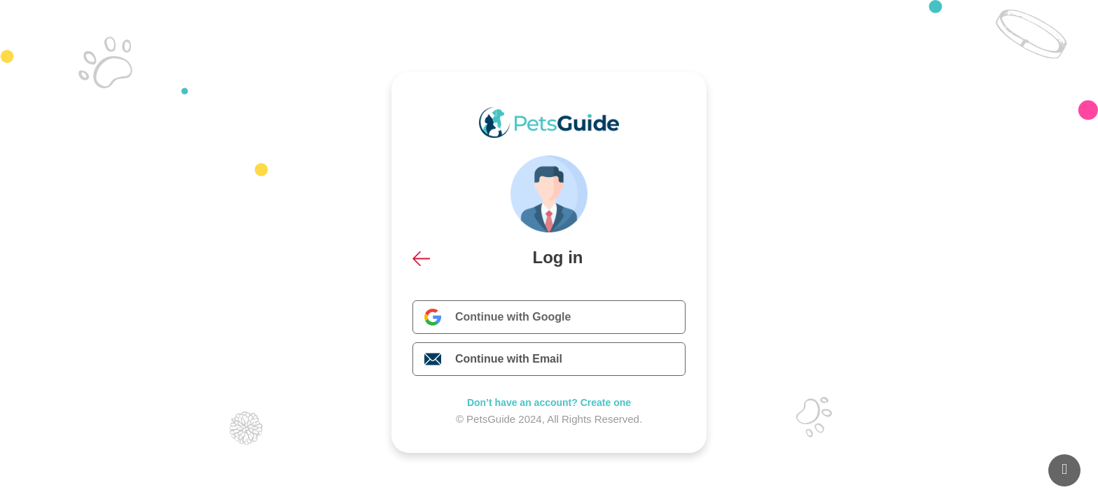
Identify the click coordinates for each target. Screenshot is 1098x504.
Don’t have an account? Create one (549, 402)
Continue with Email (508, 359)
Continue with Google (513, 317)
